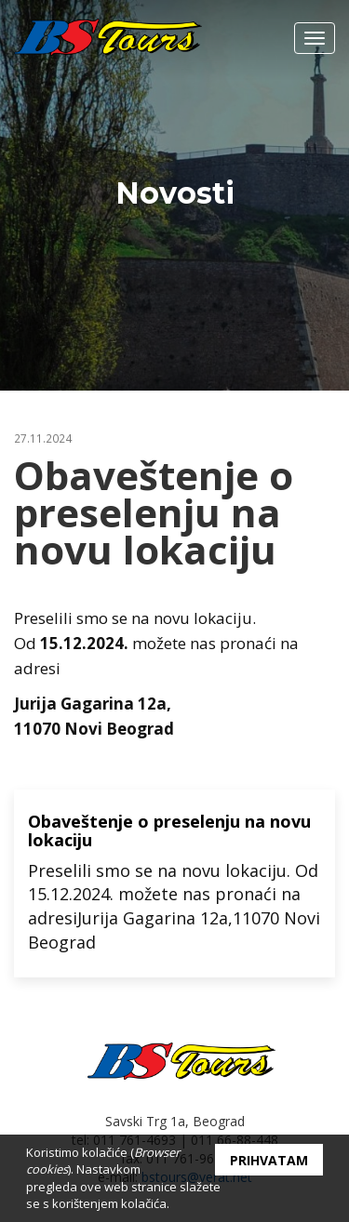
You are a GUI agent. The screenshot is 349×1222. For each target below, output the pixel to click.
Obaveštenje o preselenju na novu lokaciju (169, 830)
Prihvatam (269, 1160)
